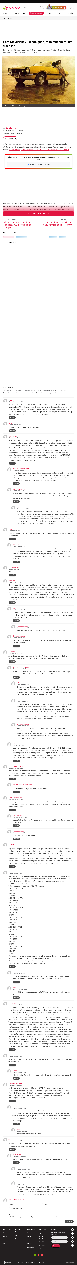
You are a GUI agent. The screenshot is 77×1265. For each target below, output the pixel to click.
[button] (42, 7)
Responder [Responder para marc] (16, 620)
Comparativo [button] (20, 13)
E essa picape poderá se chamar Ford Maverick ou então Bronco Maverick (39, 149)
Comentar (69, 1221)
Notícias (10, 18)
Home (4, 18)
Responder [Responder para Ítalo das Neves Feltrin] (16, 501)
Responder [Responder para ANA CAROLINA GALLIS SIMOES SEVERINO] (16, 792)
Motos (29, 1236)
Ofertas (41, 1249)
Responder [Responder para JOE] (12, 1149)
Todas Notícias (9, 237)
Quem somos (7, 1233)
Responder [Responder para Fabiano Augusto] (12, 602)
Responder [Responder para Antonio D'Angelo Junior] (12, 1101)
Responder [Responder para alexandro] (12, 866)
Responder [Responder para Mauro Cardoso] (12, 661)
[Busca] (30, 7)
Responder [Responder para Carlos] (12, 539)
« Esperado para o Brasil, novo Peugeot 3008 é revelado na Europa (18, 225)
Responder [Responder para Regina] (16, 761)
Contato (5, 1240)
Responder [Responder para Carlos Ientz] (16, 561)
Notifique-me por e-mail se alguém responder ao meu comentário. (34, 1217)
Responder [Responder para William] (12, 966)
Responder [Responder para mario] (12, 430)
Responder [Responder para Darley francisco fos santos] (16, 677)
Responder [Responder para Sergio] (12, 417)
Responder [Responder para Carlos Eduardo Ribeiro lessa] (12, 778)
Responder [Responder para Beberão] (16, 1078)
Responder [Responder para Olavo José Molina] (12, 575)
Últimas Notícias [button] (36, 13)
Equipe (5, 1236)
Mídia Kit (5, 1243)
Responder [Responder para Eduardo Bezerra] (12, 463)
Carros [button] (6, 13)
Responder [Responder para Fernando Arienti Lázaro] (12, 810)
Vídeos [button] (50, 13)
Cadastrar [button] (56, 1246)
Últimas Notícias (32, 1233)
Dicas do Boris (31, 1240)
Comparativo (19, 1239)
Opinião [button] (70, 13)
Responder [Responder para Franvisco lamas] (16, 825)
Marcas (17, 1235)
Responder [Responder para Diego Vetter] (12, 1049)
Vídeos (62, 237)
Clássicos (44, 237)
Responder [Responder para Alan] (16, 982)
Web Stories (42, 1245)
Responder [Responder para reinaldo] (16, 1123)
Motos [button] (60, 13)
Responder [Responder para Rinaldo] (16, 997)
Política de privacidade (69, 1262)
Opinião (41, 1233)
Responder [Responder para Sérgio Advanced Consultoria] (16, 483)
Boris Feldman (11, 128)
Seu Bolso (53, 237)
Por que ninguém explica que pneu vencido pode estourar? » (58, 223)
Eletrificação (30, 1247)
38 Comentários (10, 138)
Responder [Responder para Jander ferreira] (12, 1065)
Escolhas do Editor (21, 237)
